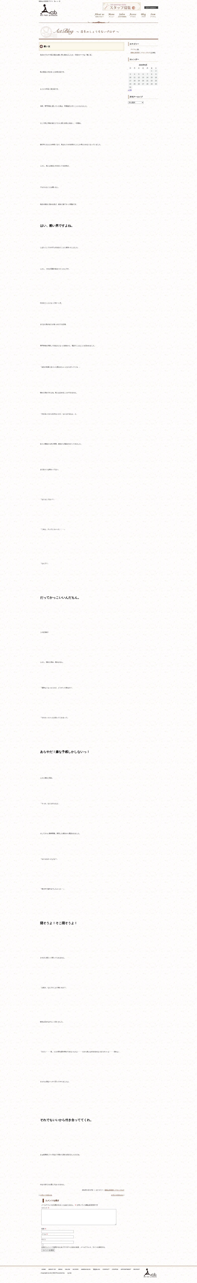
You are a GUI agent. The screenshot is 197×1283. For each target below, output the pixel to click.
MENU (60, 1272)
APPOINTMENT (126, 1272)
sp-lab (69, 1276)
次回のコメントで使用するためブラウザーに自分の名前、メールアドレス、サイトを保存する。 (73, 1250)
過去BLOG (96, 1272)
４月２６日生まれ (117, 1195)
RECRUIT (137, 1272)
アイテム (134, 49)
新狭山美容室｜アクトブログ (114, 1190)
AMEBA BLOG (85, 1272)
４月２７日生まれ (46, 1195)
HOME (44, 1272)
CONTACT (106, 1272)
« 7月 (130, 90)
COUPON (115, 1272)
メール (44, 1237)
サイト (43, 1242)
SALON (67, 1272)
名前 (43, 1232)
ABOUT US (52, 1272)
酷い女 (47, 46)
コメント (45, 1208)
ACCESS (75, 1272)
